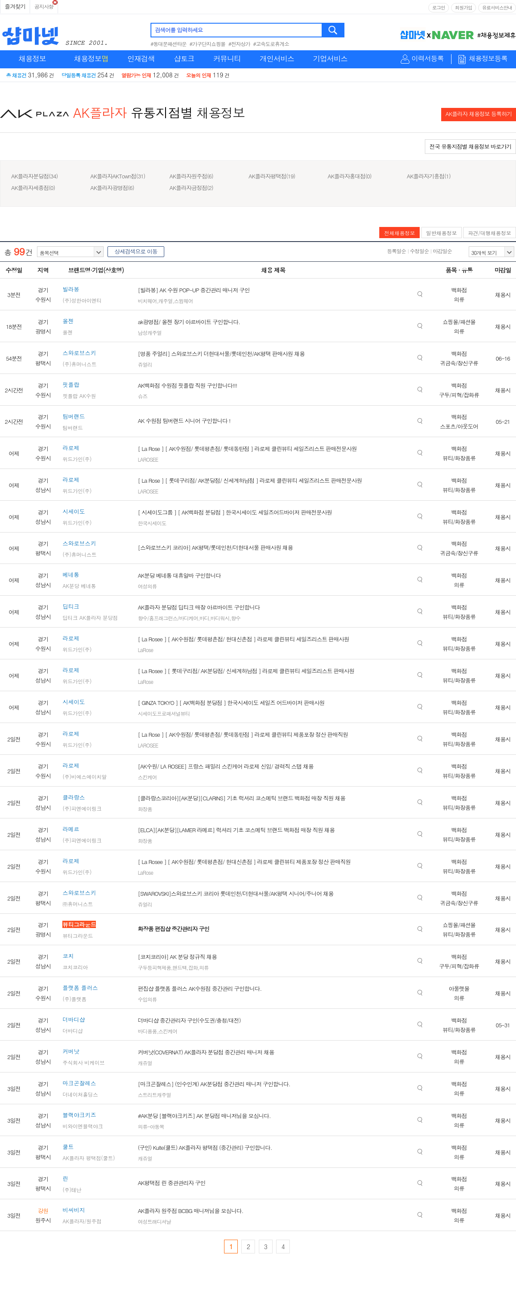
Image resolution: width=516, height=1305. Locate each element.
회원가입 (463, 7)
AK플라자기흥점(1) (429, 176)
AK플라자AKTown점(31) (117, 176)
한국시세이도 (152, 523)
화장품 (145, 808)
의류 (204, 967)
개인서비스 (277, 58)
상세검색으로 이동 (135, 251)
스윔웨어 (183, 300)
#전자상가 (239, 43)
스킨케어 (147, 777)
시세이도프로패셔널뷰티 (164, 713)
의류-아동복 (151, 1126)
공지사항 (43, 6)
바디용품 (147, 1031)
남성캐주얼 (149, 332)
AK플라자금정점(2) (191, 188)
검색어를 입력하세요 (179, 30)
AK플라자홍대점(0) (350, 176)
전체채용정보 (399, 232)
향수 (235, 618)
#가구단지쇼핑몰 (208, 43)
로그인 (438, 7)
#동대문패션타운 (168, 43)
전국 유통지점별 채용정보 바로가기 (470, 146)
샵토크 (184, 58)
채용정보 (32, 58)
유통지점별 (162, 112)
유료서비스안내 (497, 7)
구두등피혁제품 (154, 967)
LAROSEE (148, 459)
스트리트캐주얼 (154, 1094)
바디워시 (219, 618)
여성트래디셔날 (154, 1221)
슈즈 (142, 396)
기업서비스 (330, 58)
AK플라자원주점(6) (191, 176)
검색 (333, 30)
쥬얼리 (145, 364)
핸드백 (179, 967)
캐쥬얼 (145, 1062)
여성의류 (147, 586)
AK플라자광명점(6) (112, 188)
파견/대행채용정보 (489, 232)
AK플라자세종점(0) (33, 188)
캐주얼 (165, 300)
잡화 (192, 967)
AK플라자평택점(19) (272, 176)
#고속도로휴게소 (271, 43)
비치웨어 (147, 300)
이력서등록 (428, 58)
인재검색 (141, 58)
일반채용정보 (441, 232)
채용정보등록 (488, 58)
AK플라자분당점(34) (34, 176)
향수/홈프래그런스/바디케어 (168, 618)
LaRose (145, 649)
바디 (204, 618)
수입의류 (147, 999)
